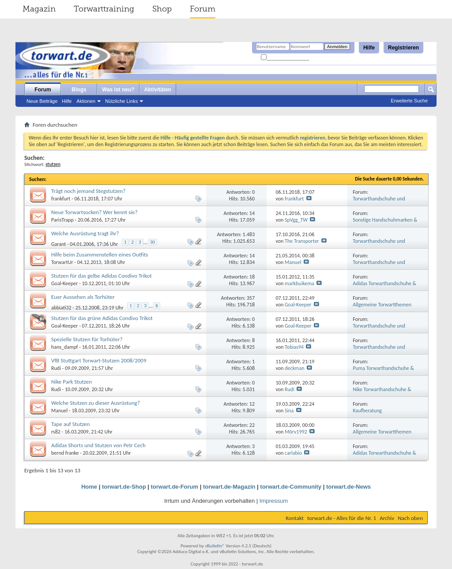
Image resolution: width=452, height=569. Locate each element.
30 (152, 242)
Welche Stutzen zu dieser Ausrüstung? (95, 402)
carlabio (293, 453)
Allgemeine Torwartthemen (382, 304)
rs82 (55, 432)
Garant (58, 244)
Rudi (56, 368)
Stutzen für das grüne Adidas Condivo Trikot (102, 318)
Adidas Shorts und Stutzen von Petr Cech (98, 445)
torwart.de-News (348, 486)
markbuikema (299, 283)
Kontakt (295, 518)
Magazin (39, 9)
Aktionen (85, 101)
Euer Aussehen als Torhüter (83, 297)
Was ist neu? (118, 90)
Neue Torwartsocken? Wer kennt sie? (94, 212)
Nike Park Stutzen (71, 381)
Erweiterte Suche (409, 100)
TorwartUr (62, 262)
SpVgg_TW (296, 220)
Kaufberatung (367, 410)
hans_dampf (64, 347)
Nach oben (410, 518)
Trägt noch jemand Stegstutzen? (88, 191)
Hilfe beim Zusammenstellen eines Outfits (99, 254)
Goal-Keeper (64, 283)
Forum (202, 9)
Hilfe (369, 48)
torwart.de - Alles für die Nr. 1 (341, 518)
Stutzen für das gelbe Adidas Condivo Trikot (101, 275)
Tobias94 (294, 347)
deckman (294, 368)
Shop (162, 9)
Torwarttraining (104, 9)
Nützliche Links (121, 101)
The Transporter (302, 241)
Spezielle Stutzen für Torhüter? (86, 339)
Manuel (293, 262)
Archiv (387, 518)
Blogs (79, 90)
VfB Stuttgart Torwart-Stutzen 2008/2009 (99, 360)
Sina (289, 410)
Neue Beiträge (41, 101)
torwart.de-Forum (175, 486)
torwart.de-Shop (124, 486)
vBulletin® (215, 546)
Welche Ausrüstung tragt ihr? (85, 233)
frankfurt (60, 199)
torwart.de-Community (290, 486)
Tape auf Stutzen (70, 424)
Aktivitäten (157, 90)
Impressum (274, 500)
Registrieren (403, 48)
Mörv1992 (296, 432)
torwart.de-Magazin (229, 486)
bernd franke (65, 453)
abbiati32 (61, 308)
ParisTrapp (62, 220)
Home (89, 486)
